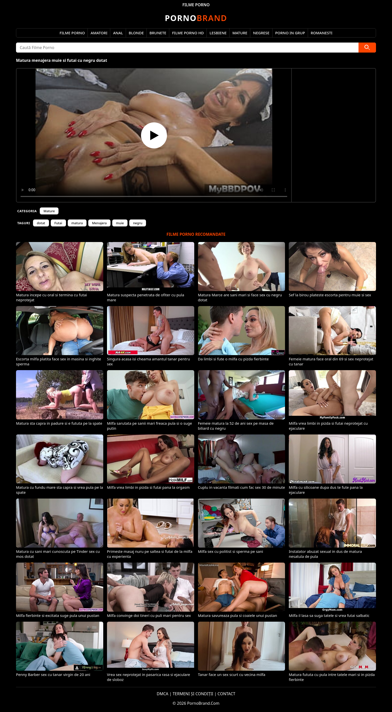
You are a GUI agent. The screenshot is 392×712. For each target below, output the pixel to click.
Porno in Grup (290, 32)
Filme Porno (72, 32)
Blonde (136, 32)
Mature (239, 32)
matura (77, 223)
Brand (196, 18)
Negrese (261, 32)
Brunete (158, 32)
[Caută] (367, 48)
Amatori (98, 32)
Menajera (99, 223)
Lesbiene (218, 32)
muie (120, 223)
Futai (58, 223)
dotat (41, 223)
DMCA (162, 693)
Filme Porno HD (188, 32)
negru (137, 223)
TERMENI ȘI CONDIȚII (192, 693)
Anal (118, 32)
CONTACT (226, 693)
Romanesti (321, 32)
